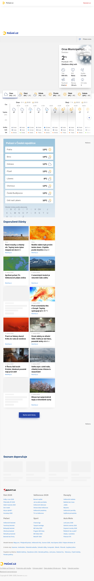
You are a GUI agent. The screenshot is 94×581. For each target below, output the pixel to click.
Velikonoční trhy (36, 542)
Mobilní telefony (21, 552)
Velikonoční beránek (9, 523)
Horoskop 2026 (7, 513)
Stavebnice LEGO (32, 552)
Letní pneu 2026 (68, 523)
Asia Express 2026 (56, 542)
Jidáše (65, 505)
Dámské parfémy (43, 552)
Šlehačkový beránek (9, 534)
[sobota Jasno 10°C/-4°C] (84, 94)
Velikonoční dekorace (39, 505)
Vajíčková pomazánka (70, 513)
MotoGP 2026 (37, 536)
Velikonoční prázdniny (39, 510)
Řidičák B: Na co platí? (70, 531)
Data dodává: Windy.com (52, 568)
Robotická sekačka (31, 547)
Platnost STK (67, 536)
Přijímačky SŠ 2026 (9, 502)
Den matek (6, 507)
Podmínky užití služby (23, 568)
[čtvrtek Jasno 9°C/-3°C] (54, 94)
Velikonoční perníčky (70, 510)
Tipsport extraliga (38, 525)
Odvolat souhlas (73, 568)
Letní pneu (52, 552)
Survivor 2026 (46, 542)
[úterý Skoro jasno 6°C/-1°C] (24, 94)
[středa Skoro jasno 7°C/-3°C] (39, 94)
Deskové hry (60, 552)
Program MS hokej (38, 531)
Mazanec (66, 507)
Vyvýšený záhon (71, 547)
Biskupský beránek (8, 528)
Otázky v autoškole (69, 534)
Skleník (57, 547)
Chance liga (36, 523)
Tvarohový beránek (8, 525)
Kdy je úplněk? (7, 510)
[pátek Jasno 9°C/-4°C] (69, 94)
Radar (64, 568)
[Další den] (89, 117)
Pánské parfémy (8, 554)
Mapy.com (17, 542)
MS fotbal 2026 (37, 534)
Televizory (68, 552)
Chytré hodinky (76, 552)
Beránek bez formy (8, 536)
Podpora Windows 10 (69, 542)
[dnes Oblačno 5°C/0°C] (10, 94)
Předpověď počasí (25, 542)
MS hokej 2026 (37, 528)
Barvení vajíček (37, 499)
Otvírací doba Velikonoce (40, 507)
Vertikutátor (21, 547)
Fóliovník (62, 547)
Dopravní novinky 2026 (70, 528)
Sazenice (14, 547)
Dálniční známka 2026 (70, 525)
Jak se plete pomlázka (40, 502)
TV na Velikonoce (38, 513)
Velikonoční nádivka (69, 499)
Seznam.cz (87, 3)
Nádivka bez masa (69, 502)
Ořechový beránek (8, 531)
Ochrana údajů (38, 568)
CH (39, 209)
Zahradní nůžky (42, 547)
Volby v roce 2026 (8, 499)
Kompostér (51, 547)
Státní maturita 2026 (9, 505)
